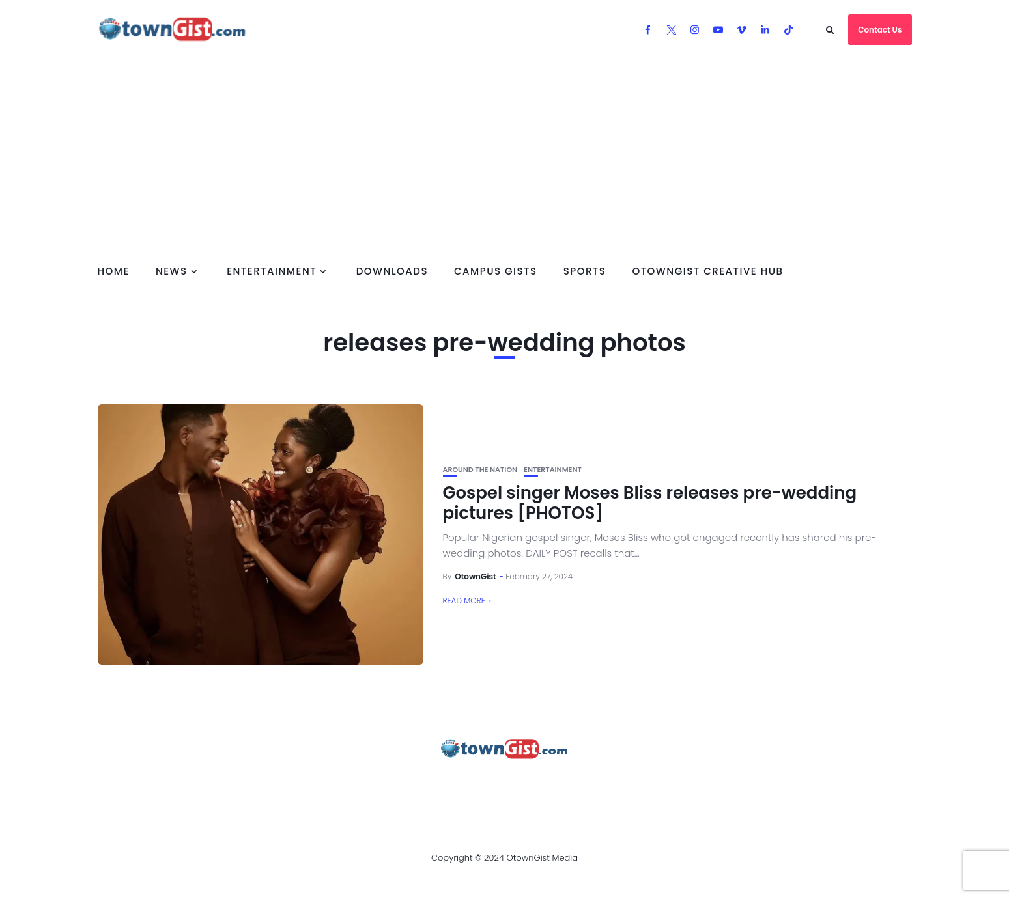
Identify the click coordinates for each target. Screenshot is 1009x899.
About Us (203, 784)
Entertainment (272, 271)
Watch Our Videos (631, 784)
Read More (464, 600)
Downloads (392, 271)
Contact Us (880, 29)
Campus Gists (495, 271)
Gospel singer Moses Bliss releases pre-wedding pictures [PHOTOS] (650, 503)
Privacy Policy (444, 784)
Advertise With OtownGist (316, 784)
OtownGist (475, 576)
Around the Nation (480, 469)
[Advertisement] (505, 156)
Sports (584, 271)
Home (114, 271)
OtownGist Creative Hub (707, 271)
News (172, 271)
